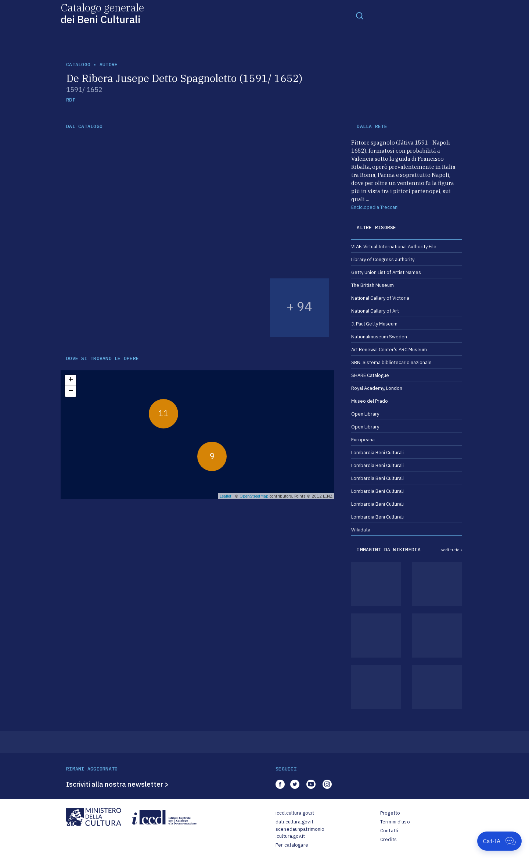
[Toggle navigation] (360, 15)
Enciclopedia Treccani (375, 207)
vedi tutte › (451, 549)
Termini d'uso (395, 822)
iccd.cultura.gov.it (295, 813)
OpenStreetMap (254, 496)
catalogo (78, 64)
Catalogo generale (102, 13)
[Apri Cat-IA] (499, 841)
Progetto (390, 813)
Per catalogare (292, 845)
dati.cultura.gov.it (294, 822)
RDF (70, 100)
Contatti (389, 830)
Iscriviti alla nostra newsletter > (117, 784)
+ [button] (70, 380)
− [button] (70, 391)
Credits (388, 839)
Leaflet (225, 496)
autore (109, 64)
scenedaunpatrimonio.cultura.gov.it (300, 833)
